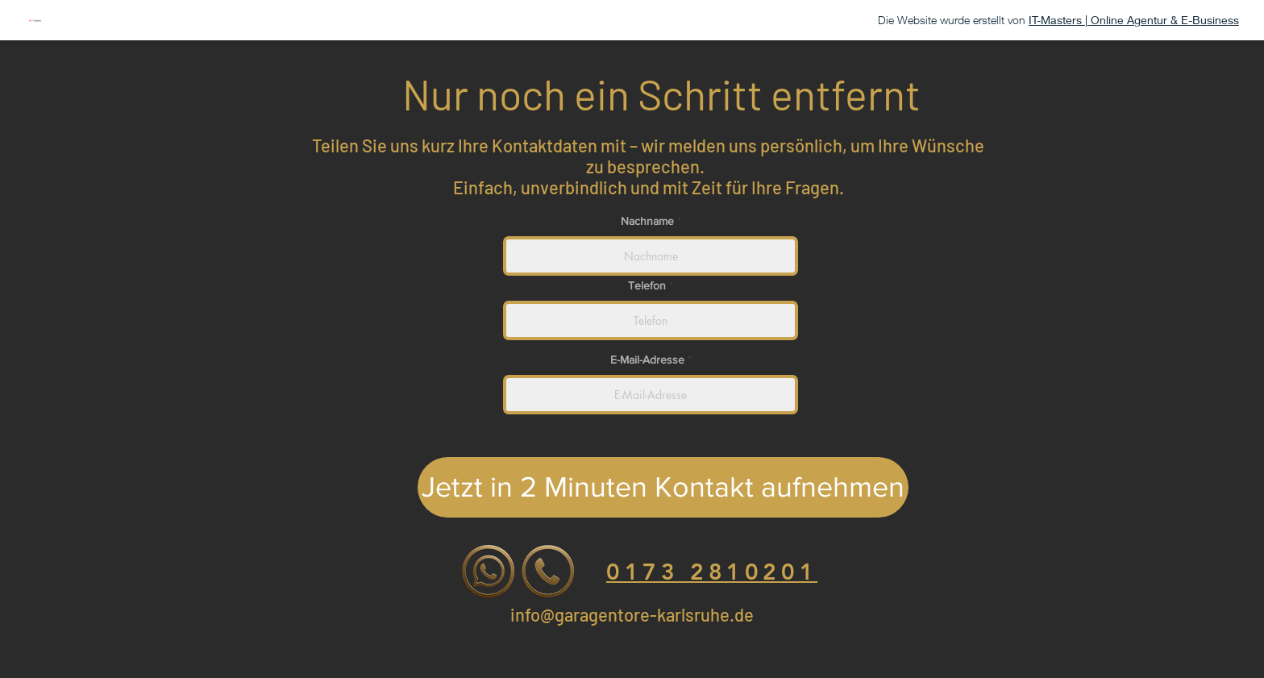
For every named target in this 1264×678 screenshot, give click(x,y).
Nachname (649, 221)
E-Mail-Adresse (647, 359)
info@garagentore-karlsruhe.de (632, 614)
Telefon (647, 285)
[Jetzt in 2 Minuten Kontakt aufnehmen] (663, 487)
